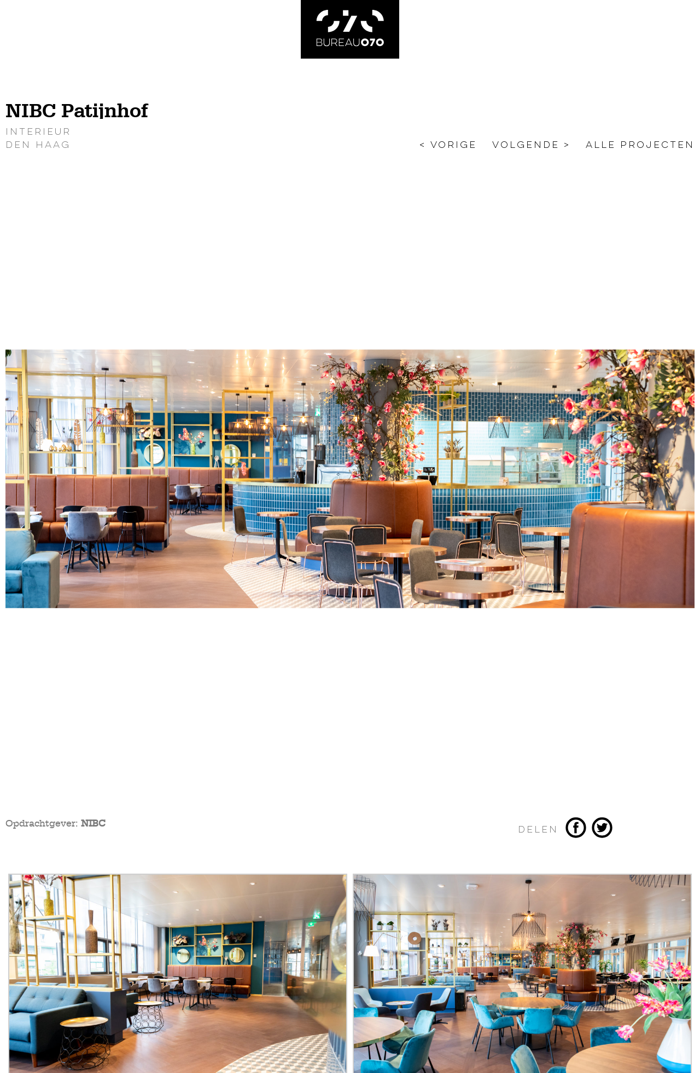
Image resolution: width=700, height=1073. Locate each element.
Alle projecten (640, 144)
